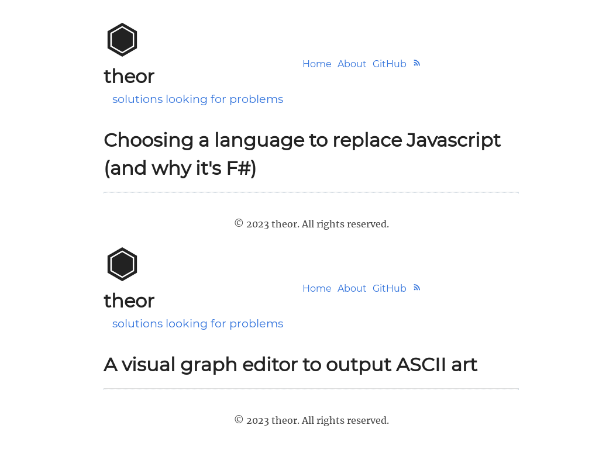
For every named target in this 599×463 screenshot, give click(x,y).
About (352, 64)
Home (317, 64)
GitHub (390, 64)
